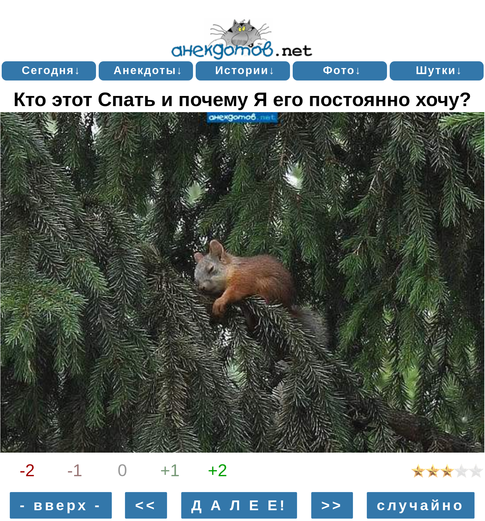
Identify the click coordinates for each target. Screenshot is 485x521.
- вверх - (61, 505)
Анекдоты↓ (148, 70)
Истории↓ (245, 70)
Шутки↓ (439, 70)
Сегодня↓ (51, 70)
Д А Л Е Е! (239, 505)
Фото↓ (342, 70)
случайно (420, 505)
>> (332, 505)
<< (146, 505)
